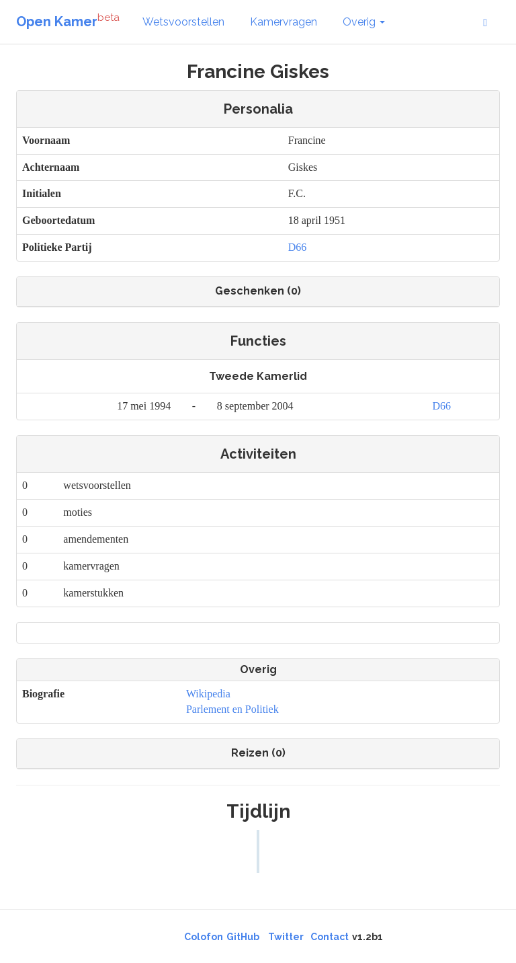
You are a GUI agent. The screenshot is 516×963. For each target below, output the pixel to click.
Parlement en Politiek (232, 709)
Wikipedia (208, 693)
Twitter (286, 936)
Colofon (203, 936)
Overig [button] (364, 21)
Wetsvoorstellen (183, 21)
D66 (297, 247)
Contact (329, 936)
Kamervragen (283, 21)
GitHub (242, 936)
